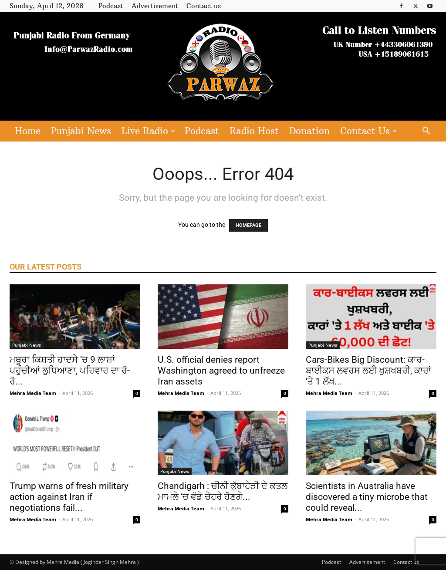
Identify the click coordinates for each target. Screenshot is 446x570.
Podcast (110, 6)
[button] (426, 132)
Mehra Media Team (33, 393)
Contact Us (368, 131)
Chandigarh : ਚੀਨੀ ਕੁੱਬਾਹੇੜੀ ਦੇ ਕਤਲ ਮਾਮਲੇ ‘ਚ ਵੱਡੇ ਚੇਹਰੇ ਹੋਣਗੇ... (222, 491)
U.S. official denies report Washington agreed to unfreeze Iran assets (221, 370)
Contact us (203, 6)
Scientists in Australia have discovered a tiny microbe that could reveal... (367, 497)
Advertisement (155, 6)
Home (28, 131)
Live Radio (148, 131)
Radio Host (254, 131)
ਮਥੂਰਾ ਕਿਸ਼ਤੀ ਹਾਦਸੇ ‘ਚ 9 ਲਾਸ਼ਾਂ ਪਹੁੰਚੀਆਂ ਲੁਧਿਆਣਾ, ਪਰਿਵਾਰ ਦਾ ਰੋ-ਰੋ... (70, 370)
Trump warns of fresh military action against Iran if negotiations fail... (69, 497)
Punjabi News (81, 131)
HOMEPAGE (248, 225)
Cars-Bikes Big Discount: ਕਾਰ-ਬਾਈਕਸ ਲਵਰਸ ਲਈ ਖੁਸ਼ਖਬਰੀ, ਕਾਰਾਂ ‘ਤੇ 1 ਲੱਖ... (368, 370)
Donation (309, 131)
